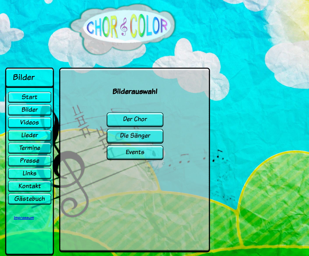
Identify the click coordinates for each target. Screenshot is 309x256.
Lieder (29, 135)
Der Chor (135, 119)
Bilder (29, 109)
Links (30, 173)
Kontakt (29, 186)
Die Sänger (135, 135)
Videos (29, 122)
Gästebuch (29, 198)
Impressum (24, 217)
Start (29, 97)
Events (135, 152)
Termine (29, 147)
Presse (29, 160)
